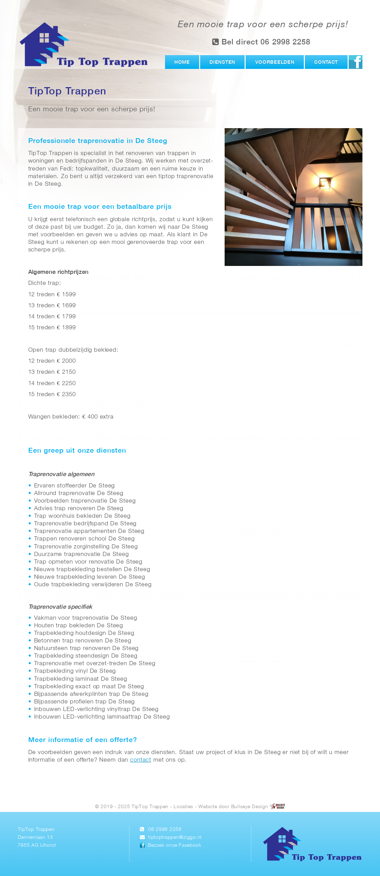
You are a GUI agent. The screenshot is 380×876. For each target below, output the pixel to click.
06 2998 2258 (165, 829)
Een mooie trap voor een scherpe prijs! (263, 25)
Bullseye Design (249, 806)
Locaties (183, 806)
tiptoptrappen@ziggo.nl (175, 837)
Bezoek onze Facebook (174, 845)
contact (140, 760)
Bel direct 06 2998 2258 (261, 42)
